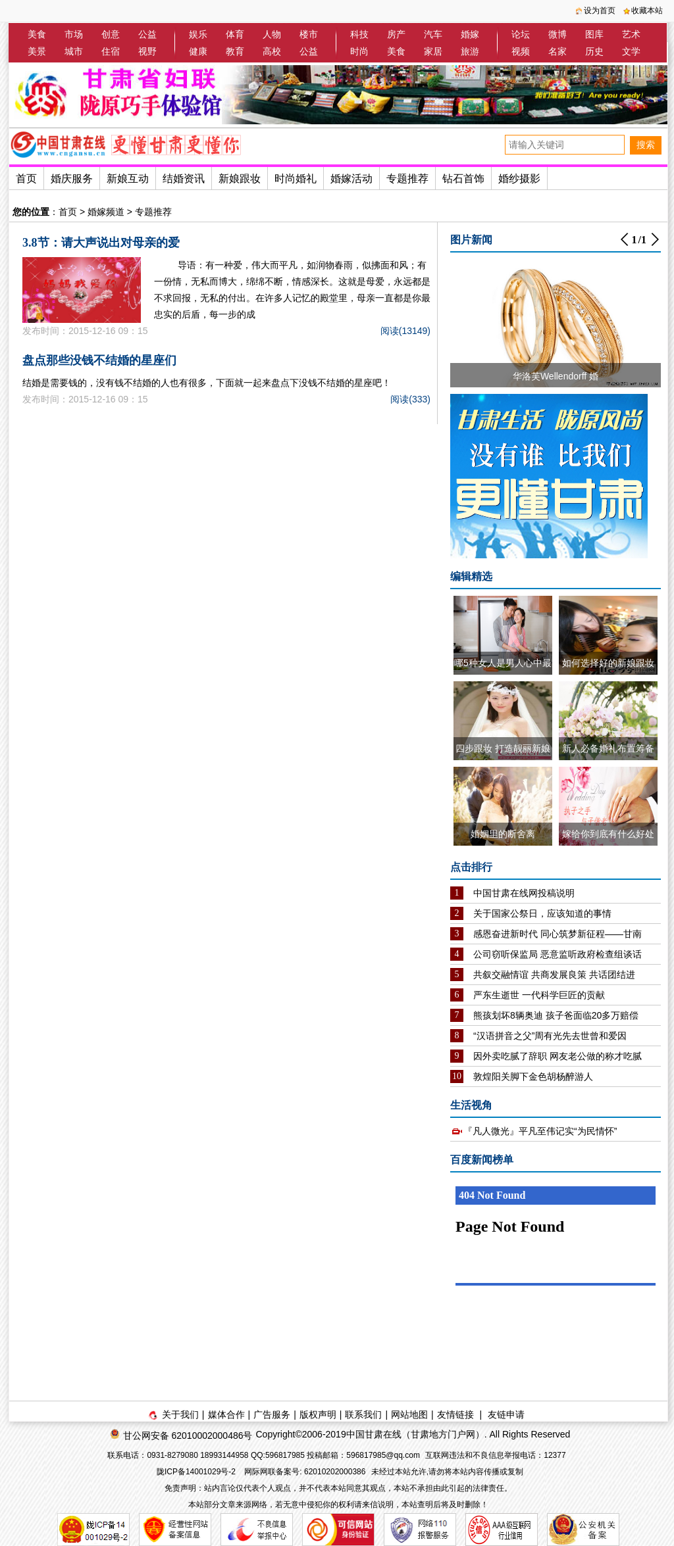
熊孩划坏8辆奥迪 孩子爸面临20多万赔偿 (555, 1015)
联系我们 (363, 1414)
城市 (74, 51)
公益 (147, 34)
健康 (198, 51)
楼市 (308, 34)
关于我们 (180, 1414)
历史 (594, 51)
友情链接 (455, 1414)
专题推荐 (407, 178)
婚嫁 (470, 34)
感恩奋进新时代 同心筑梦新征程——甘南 (557, 934)
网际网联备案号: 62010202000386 (304, 1471)
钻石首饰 (463, 178)
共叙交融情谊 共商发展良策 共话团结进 (554, 974)
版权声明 (317, 1414)
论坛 (520, 34)
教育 (235, 51)
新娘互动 (128, 178)
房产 (396, 34)
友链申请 (506, 1414)
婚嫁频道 (106, 211)
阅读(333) (410, 399)
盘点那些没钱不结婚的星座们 (99, 360)
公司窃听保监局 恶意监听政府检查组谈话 (557, 954)
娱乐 (198, 34)
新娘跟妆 (240, 178)
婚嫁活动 (351, 178)
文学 (631, 51)
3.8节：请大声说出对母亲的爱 (101, 242)
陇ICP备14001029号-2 (197, 1471)
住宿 (110, 51)
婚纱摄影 (519, 178)
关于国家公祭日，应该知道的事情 (542, 913)
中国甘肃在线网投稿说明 (524, 893)
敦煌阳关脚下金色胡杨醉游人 (533, 1076)
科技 (359, 34)
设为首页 (599, 10)
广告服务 (271, 1414)
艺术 (631, 34)
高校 (272, 51)
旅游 (470, 51)
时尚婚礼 (295, 178)
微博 (557, 34)
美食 (37, 34)
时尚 (359, 51)
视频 (520, 51)
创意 (110, 34)
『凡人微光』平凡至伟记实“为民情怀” (540, 1131)
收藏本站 (647, 10)
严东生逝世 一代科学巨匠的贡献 (539, 995)
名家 (557, 51)
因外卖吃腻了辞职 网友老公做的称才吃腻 (557, 1056)
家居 (433, 51)
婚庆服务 (72, 178)
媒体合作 (226, 1414)
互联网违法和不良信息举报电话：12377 (495, 1455)
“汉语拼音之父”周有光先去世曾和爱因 (550, 1035)
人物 (272, 34)
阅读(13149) (405, 331)
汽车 (433, 34)
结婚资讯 (184, 178)
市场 (74, 34)
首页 (26, 178)
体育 (235, 34)
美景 (37, 51)
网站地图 (409, 1414)
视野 (147, 51)
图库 (594, 34)
